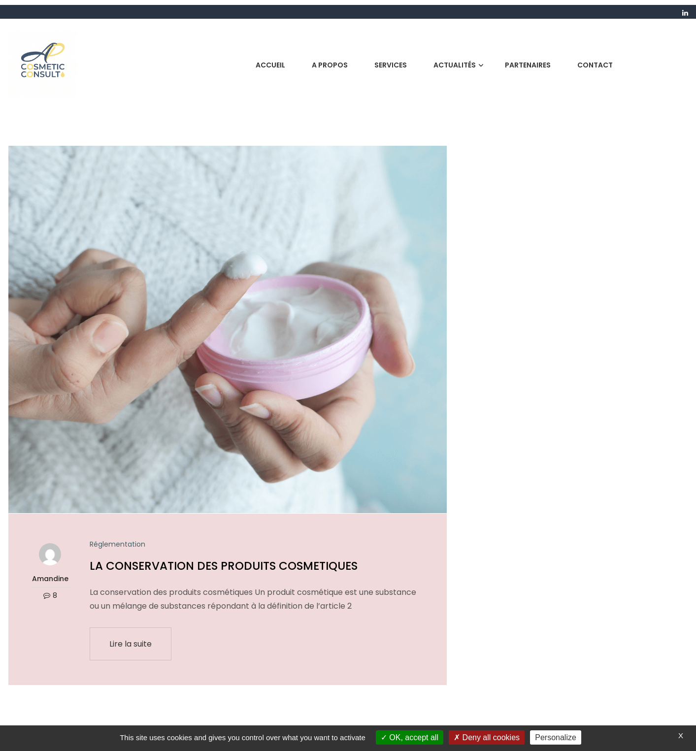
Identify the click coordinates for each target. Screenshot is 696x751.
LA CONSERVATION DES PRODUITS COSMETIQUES (224, 566)
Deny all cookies (487, 737)
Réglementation (117, 544)
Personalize (555, 737)
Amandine (50, 579)
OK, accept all (409, 737)
